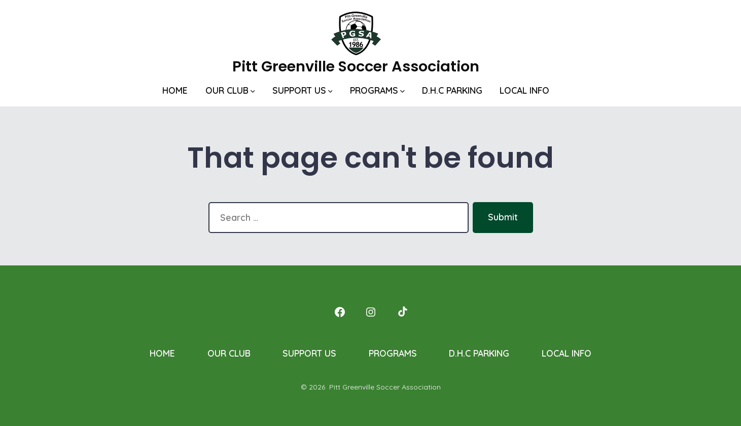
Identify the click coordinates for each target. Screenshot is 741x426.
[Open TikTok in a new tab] (401, 312)
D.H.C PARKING (452, 90)
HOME (175, 90)
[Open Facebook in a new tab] (340, 312)
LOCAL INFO (524, 90)
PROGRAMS (377, 90)
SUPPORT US (302, 90)
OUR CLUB (230, 90)
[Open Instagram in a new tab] (371, 312)
